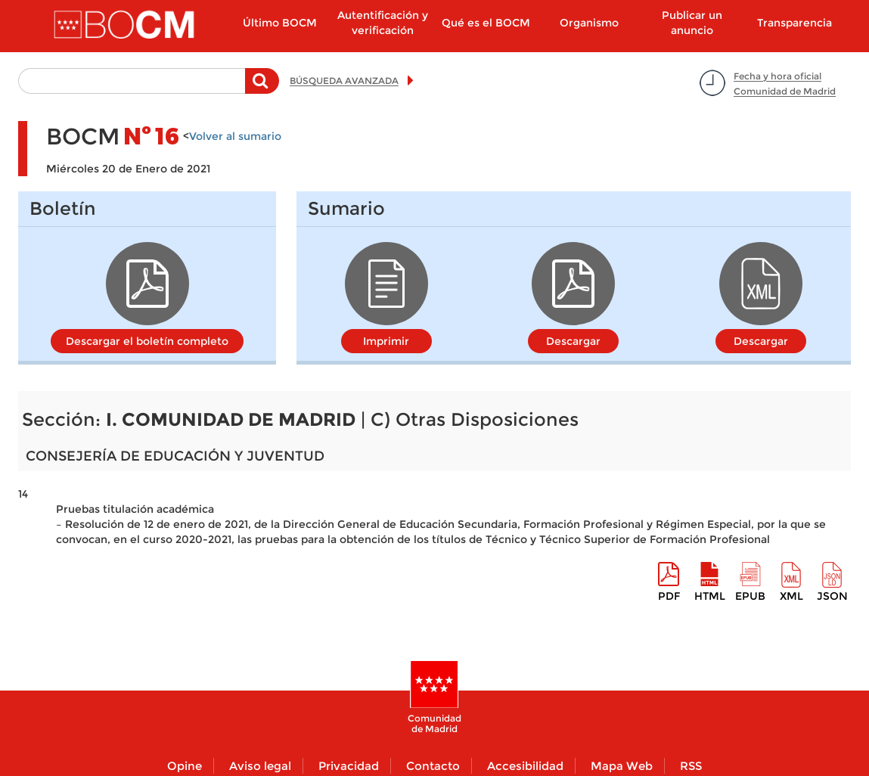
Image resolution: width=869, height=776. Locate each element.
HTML (709, 596)
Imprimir (386, 341)
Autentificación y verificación (382, 22)
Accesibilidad (525, 766)
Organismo (589, 22)
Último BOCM (280, 22)
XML (791, 596)
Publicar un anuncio (692, 22)
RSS (691, 766)
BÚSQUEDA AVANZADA (344, 80)
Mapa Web (622, 766)
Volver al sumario (235, 136)
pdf (669, 596)
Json (832, 596)
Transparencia (794, 22)
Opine (184, 766)
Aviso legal (260, 766)
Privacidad (348, 766)
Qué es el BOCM (486, 22)
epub (750, 596)
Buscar (262, 88)
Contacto (433, 766)
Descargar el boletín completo (147, 341)
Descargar (573, 341)
